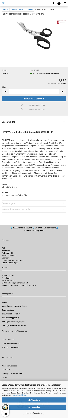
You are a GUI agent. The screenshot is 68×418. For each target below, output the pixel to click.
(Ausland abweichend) (52, 73)
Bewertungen (8, 203)
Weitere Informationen (34, 413)
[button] (5, 91)
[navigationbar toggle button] (65, 3)
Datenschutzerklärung (18, 395)
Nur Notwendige (34, 407)
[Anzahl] (34, 91)
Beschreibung (8, 122)
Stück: (4, 87)
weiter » (22, 9)
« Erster (5, 9)
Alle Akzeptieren (34, 400)
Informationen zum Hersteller (16, 209)
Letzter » (30, 9)
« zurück (14, 9)
